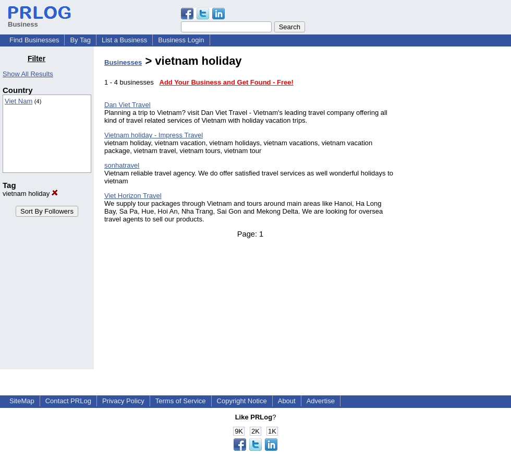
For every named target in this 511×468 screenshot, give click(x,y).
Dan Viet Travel (127, 105)
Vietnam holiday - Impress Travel (153, 135)
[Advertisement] (458, 211)
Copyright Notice (242, 401)
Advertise (321, 401)
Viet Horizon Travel (133, 196)
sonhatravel (121, 165)
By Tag (80, 40)
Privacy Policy (123, 401)
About (287, 401)
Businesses (123, 62)
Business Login (181, 40)
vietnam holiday (30, 193)
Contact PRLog (68, 401)
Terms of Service (180, 401)
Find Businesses (34, 40)
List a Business (124, 40)
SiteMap (21, 401)
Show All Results (28, 74)
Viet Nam (18, 101)
